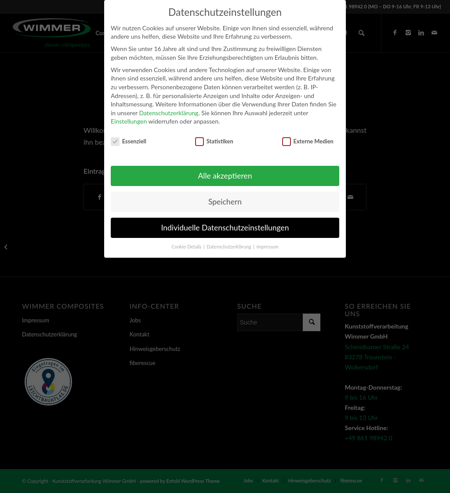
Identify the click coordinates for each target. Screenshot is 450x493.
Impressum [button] (268, 246)
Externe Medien (308, 141)
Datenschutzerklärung (168, 113)
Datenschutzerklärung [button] (229, 246)
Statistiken (214, 141)
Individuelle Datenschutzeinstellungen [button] (225, 227)
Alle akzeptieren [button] (225, 175)
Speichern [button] (225, 201)
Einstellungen (129, 121)
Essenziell (128, 141)
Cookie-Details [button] (187, 246)
